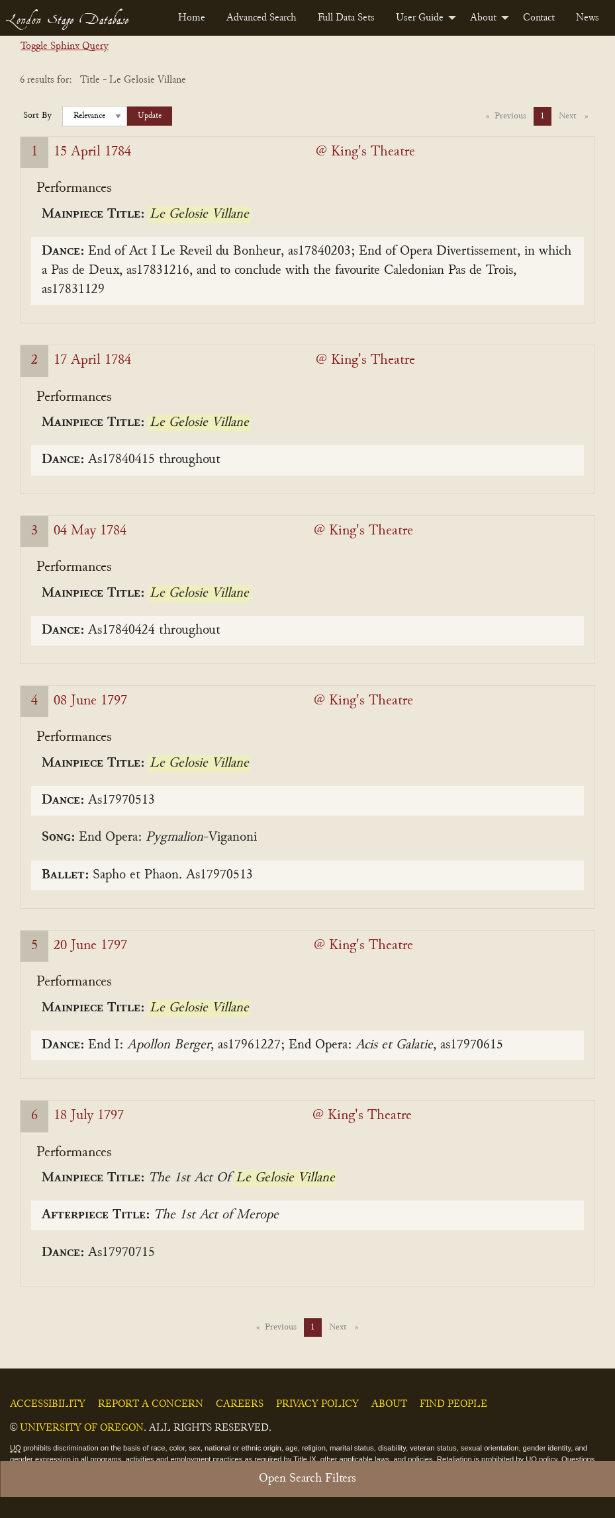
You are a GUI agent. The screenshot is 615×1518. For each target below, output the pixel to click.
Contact (539, 18)
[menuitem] (191, 17)
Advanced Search (261, 18)
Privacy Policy (317, 1404)
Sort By (37, 115)
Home (191, 18)
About (483, 18)
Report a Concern (150, 1404)
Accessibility (47, 1404)
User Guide (420, 18)
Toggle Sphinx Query (65, 46)
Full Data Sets (346, 18)
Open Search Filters (307, 1478)
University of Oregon (82, 1428)
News (587, 18)
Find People (453, 1404)
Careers (239, 1404)
